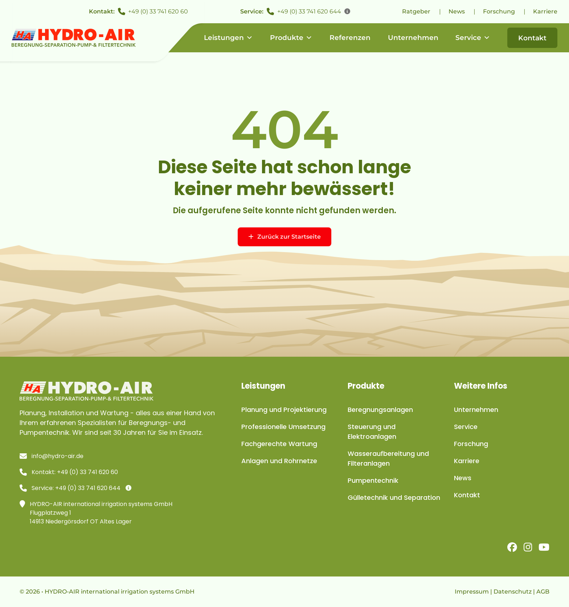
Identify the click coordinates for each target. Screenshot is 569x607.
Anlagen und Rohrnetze (279, 460)
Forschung (499, 11)
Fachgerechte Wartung (279, 443)
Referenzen (350, 37)
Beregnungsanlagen (380, 409)
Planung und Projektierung (284, 409)
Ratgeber (416, 11)
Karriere (545, 11)
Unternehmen (413, 37)
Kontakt (532, 38)
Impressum (472, 591)
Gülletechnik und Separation (394, 497)
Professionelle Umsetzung (283, 426)
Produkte (291, 38)
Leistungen (228, 38)
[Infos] (347, 11)
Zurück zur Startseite (284, 236)
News (457, 11)
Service (472, 38)
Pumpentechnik (373, 480)
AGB (542, 591)
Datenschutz (513, 591)
